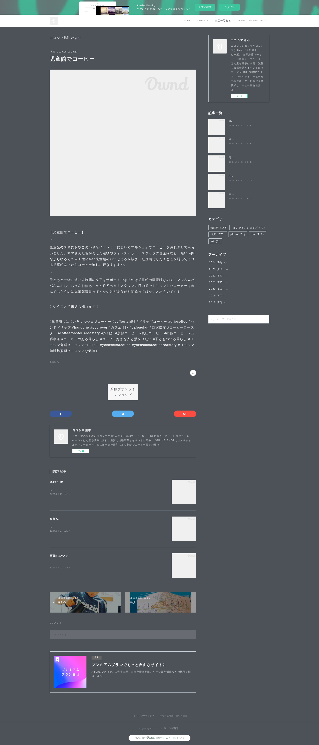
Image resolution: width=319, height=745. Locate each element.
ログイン (229, 7)
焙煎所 (219, 227)
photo (238, 234)
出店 (53, 51)
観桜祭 (54, 519)
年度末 (233, 194)
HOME (187, 20)
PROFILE (203, 20)
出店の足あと (223, 20)
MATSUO (56, 482)
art (215, 241)
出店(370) (55, 362)
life (257, 234)
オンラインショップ (249, 227)
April (232, 175)
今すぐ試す (205, 7)
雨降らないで (59, 555)
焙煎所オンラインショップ (122, 392)
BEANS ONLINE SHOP (251, 20)
